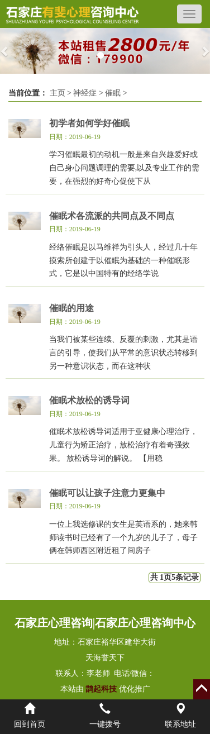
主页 (57, 93)
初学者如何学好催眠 (89, 123)
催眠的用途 (71, 308)
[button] (5, 51)
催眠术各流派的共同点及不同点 (111, 216)
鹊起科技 (101, 689)
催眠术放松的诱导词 (89, 400)
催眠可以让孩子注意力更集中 (107, 493)
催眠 (113, 93)
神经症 (85, 93)
